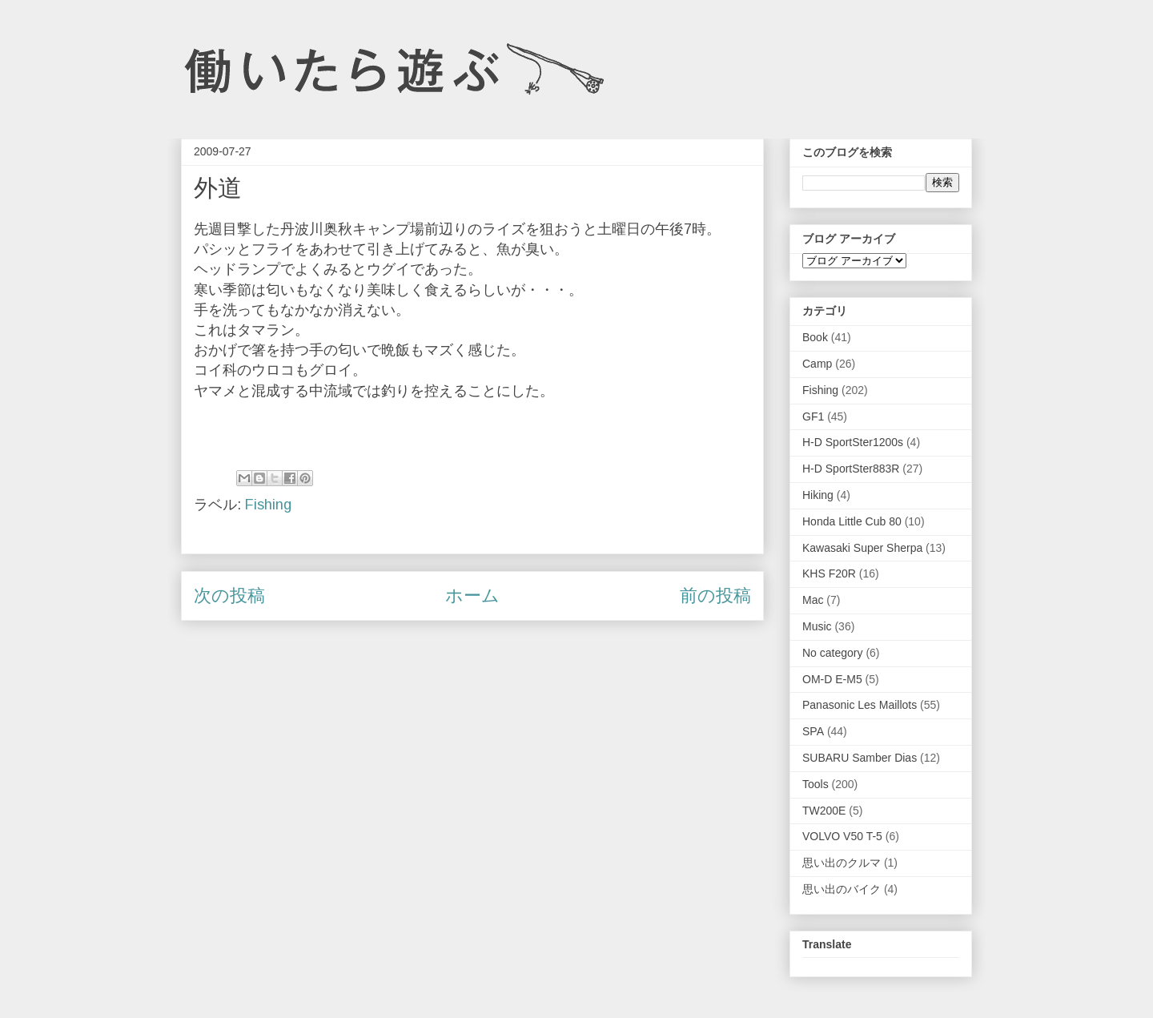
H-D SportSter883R (850, 468)
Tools (815, 784)
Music (817, 626)
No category (832, 652)
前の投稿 (715, 595)
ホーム (472, 595)
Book (815, 337)
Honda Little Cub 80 (852, 521)
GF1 (813, 416)
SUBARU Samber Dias (859, 757)
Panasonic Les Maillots (859, 704)
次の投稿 (229, 595)
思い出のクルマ (841, 862)
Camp (817, 363)
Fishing (268, 505)
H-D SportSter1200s (852, 442)
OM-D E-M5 (832, 679)
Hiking (818, 495)
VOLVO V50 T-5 (842, 836)
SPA (813, 731)
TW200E (824, 810)
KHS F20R (829, 573)
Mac (812, 599)
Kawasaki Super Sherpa (862, 547)
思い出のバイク (841, 889)
